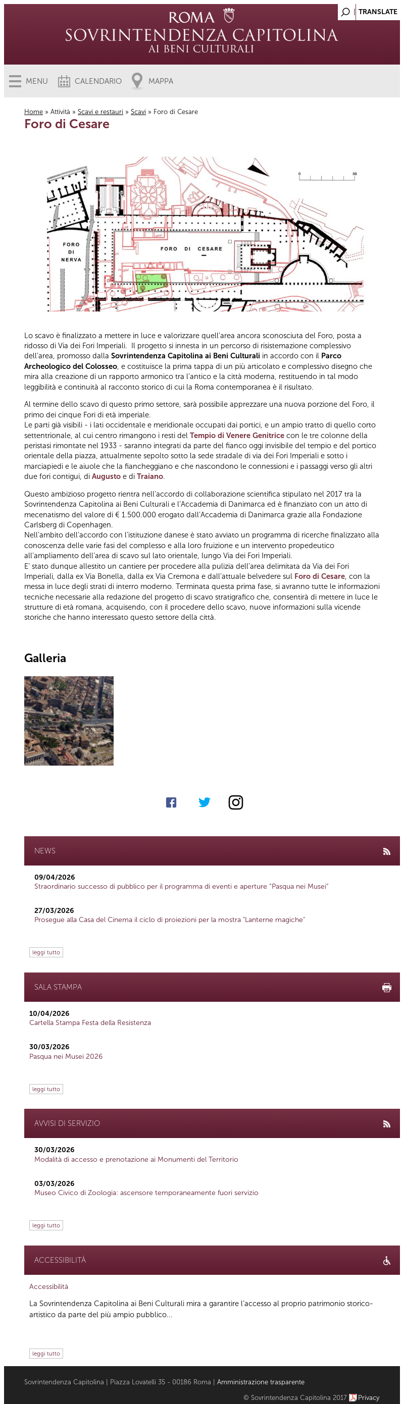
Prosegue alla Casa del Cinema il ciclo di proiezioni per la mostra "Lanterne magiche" (169, 919)
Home (33, 112)
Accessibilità (48, 1286)
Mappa (160, 81)
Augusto (106, 476)
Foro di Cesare (319, 576)
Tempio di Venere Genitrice (237, 435)
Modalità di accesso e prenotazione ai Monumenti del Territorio (136, 1159)
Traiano (150, 476)
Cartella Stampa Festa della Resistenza (90, 1022)
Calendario (98, 81)
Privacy (369, 1397)
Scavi (138, 112)
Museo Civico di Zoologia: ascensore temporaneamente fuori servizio (146, 1193)
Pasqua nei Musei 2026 (66, 1056)
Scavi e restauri (100, 112)
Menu (37, 81)
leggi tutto (46, 952)
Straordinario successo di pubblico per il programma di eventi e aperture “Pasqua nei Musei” (181, 886)
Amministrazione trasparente (261, 1382)
